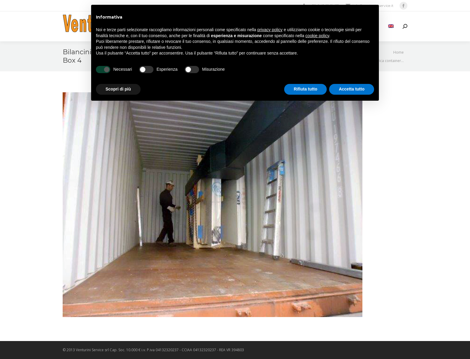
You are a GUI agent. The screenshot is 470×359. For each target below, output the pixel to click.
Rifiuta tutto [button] (305, 89)
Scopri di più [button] (118, 89)
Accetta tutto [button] (351, 89)
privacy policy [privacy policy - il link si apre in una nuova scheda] (270, 29)
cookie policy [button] (317, 35)
